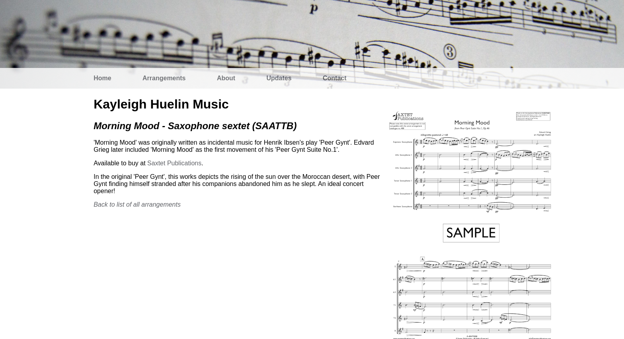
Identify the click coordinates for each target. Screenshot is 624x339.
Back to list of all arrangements (137, 204)
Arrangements (163, 78)
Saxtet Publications (174, 163)
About (226, 78)
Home (102, 78)
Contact (335, 78)
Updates (279, 78)
